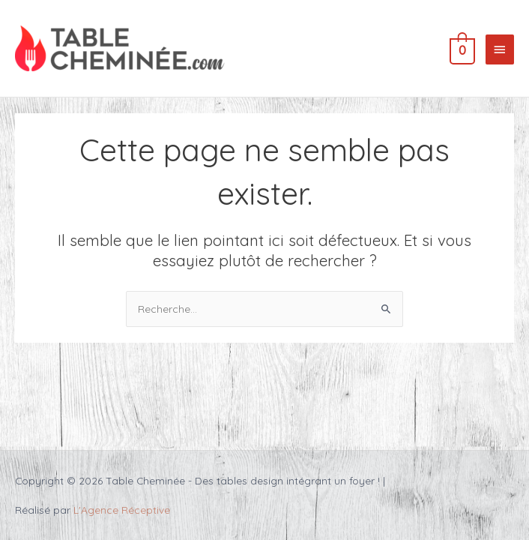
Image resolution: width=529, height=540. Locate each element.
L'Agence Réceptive (121, 509)
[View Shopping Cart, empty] (461, 48)
